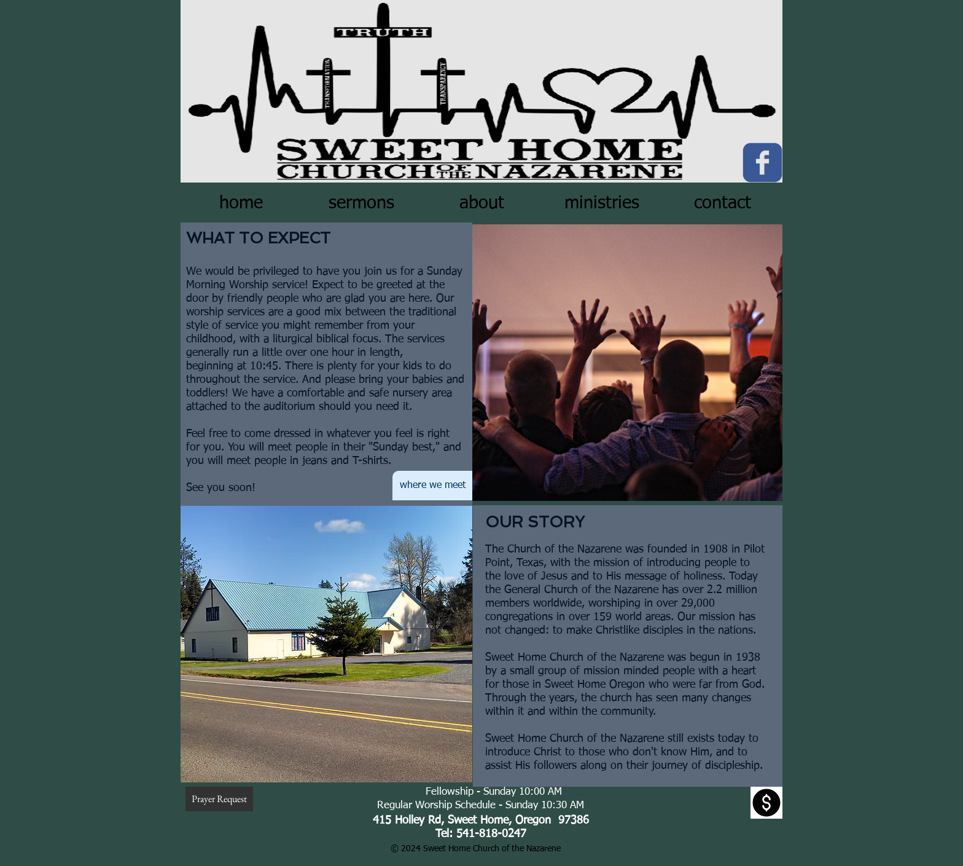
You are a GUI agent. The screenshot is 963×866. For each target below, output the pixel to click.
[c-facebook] (762, 163)
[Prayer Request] (219, 799)
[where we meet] (432, 485)
